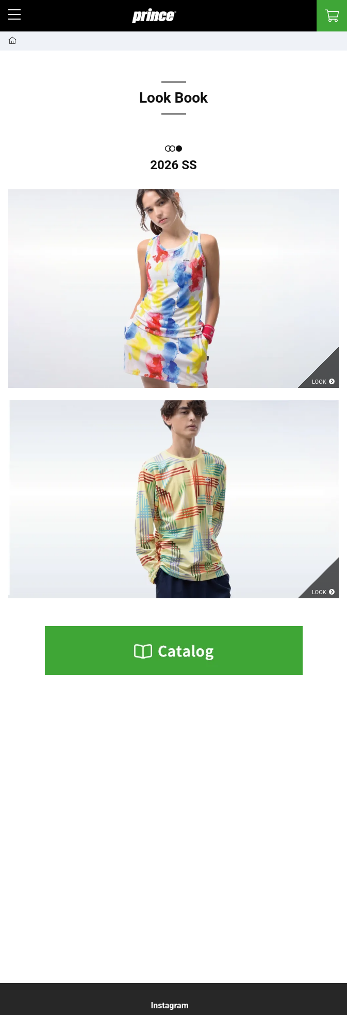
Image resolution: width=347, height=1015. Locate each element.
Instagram (169, 1005)
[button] (14, 14)
